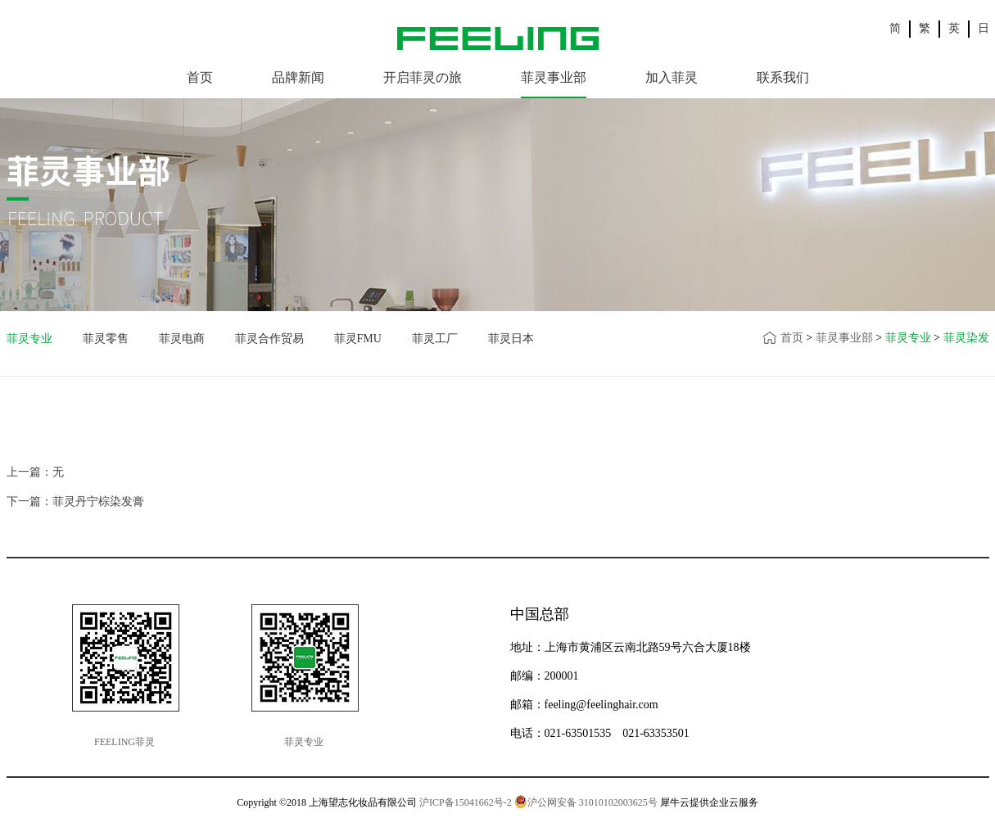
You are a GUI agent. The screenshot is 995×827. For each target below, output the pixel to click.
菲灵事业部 (844, 338)
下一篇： (75, 501)
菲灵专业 (908, 338)
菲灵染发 (966, 338)
